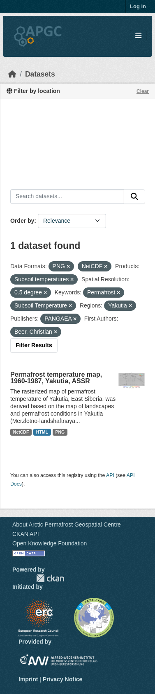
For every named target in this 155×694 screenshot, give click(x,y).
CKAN (50, 578)
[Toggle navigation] (138, 36)
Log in (138, 6)
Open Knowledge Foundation (49, 543)
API (110, 475)
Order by (22, 220)
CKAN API (25, 534)
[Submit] (134, 196)
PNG (60, 432)
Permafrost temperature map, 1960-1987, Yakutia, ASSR (56, 377)
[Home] (12, 74)
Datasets (40, 74)
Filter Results (34, 345)
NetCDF (21, 432)
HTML (42, 432)
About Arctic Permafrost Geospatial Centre (66, 524)
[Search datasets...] (67, 196)
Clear (142, 91)
